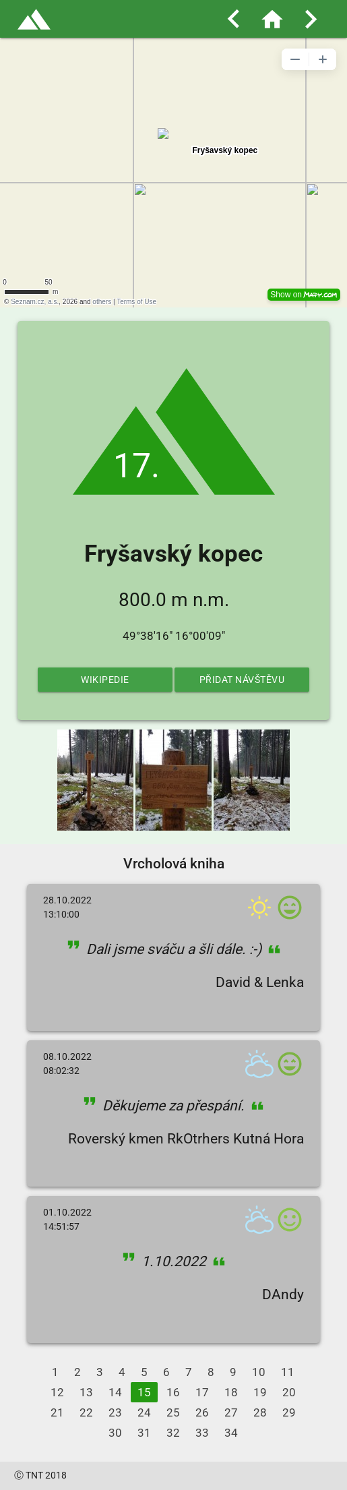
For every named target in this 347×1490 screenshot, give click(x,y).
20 (289, 1392)
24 (144, 1412)
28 (260, 1412)
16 (173, 1392)
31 (144, 1432)
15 (144, 1392)
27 (231, 1412)
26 (202, 1412)
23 (115, 1412)
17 (202, 1392)
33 (202, 1432)
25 (173, 1412)
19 (260, 1392)
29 (289, 1412)
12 (57, 1392)
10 (258, 1372)
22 (86, 1412)
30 (115, 1432)
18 (231, 1392)
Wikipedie (105, 679)
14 (115, 1392)
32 (173, 1432)
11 (287, 1372)
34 (231, 1432)
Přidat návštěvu (242, 679)
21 (57, 1412)
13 (86, 1392)
